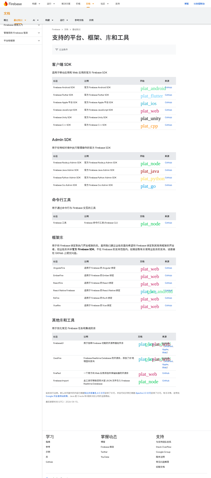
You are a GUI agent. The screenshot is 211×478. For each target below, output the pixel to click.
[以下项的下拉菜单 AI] (39, 20)
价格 (78, 3)
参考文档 (79, 20)
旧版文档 (160, 466)
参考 (48, 446)
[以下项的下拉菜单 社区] (109, 4)
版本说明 (160, 456)
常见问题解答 (162, 461)
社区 (103, 3)
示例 (91, 20)
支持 (117, 3)
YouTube (105, 456)
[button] (18, 25)
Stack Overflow (163, 446)
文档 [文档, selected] (88, 3)
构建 (34, 3)
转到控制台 (199, 3)
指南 (48, 441)
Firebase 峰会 (107, 446)
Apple (165, 349)
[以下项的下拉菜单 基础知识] (26, 20)
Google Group (163, 451)
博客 (186, 3)
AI (34, 20)
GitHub (168, 87)
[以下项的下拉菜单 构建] (40, 4)
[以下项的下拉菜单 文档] (94, 4)
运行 (49, 3)
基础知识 (76, 29)
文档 (7, 13)
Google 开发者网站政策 (57, 396)
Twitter (104, 451)
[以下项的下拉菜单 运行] (55, 4)
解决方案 (66, 3)
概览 (6, 20)
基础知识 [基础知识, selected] (18, 20)
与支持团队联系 (163, 441)
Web (164, 352)
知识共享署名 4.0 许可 (94, 393)
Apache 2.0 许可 (143, 393)
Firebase (56, 29)
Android (168, 346)
